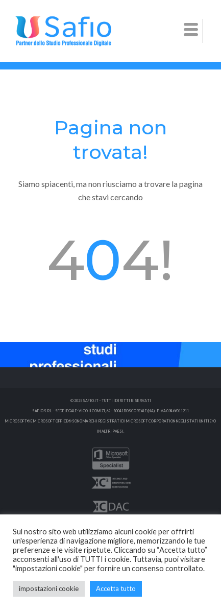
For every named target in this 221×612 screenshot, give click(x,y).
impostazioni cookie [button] (49, 588)
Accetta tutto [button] (116, 588)
